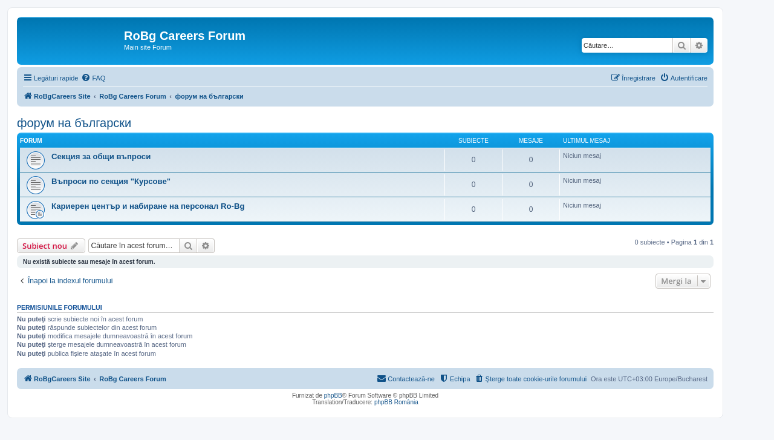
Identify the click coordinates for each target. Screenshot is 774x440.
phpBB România (396, 402)
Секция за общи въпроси (101, 156)
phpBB (333, 395)
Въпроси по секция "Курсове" (111, 181)
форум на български (74, 123)
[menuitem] (93, 78)
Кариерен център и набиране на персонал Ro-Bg (148, 206)
